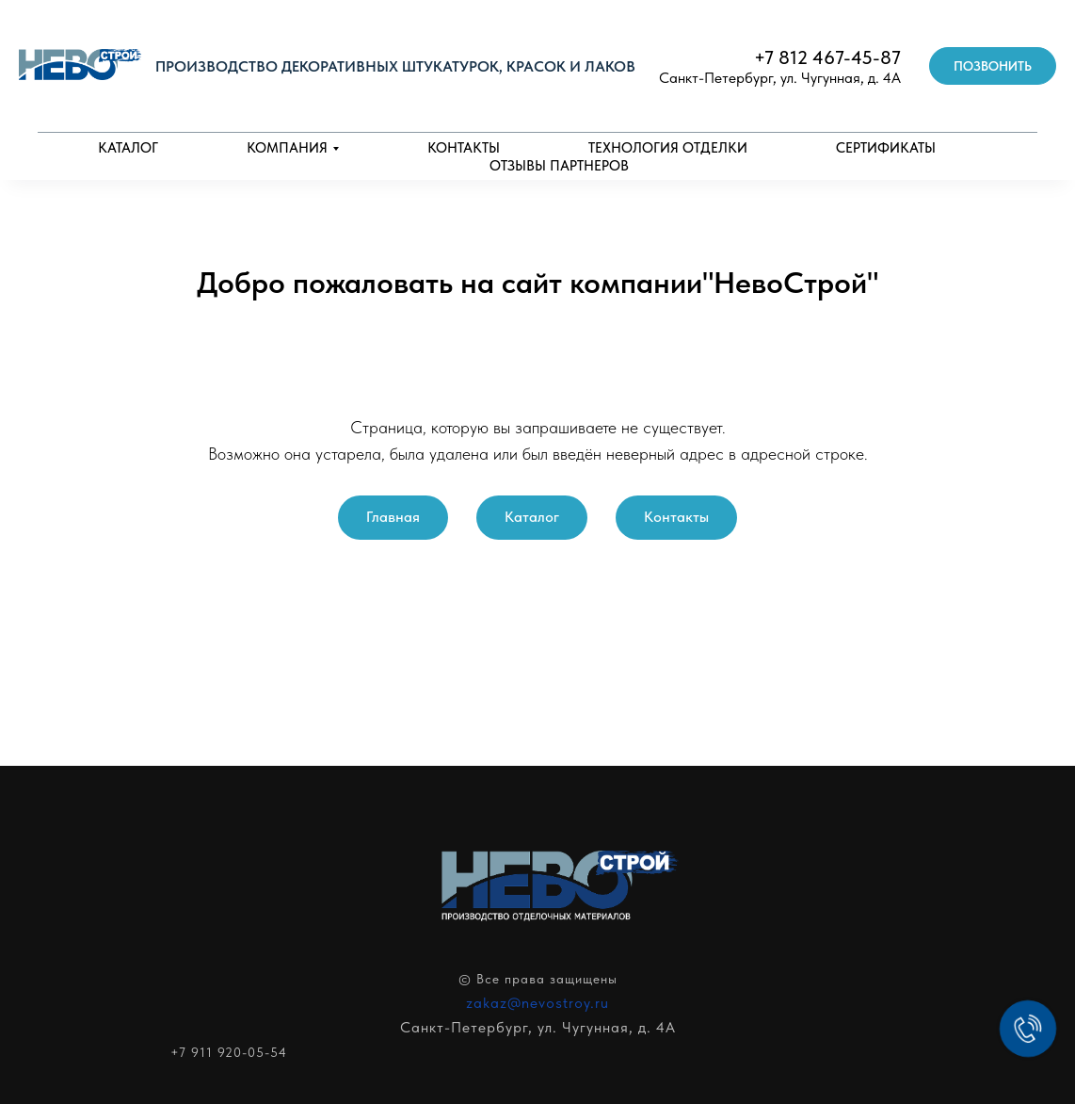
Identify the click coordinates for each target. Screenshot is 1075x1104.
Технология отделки (667, 147)
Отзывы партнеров (559, 165)
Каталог (128, 147)
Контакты (463, 147)
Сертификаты (886, 147)
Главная (393, 517)
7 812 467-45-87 (832, 57)
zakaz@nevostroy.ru (537, 1003)
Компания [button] (287, 147)
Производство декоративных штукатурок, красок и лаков (395, 66)
